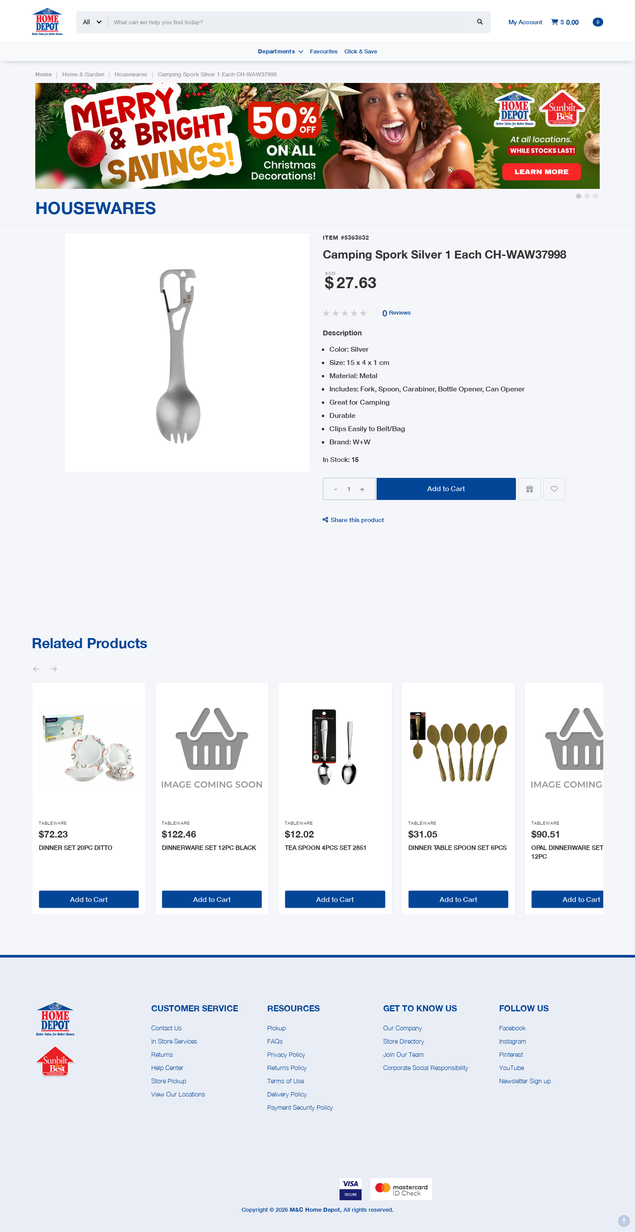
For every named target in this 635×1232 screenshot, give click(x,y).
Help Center (167, 1067)
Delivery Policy (287, 1094)
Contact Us (166, 1028)
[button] (578, 196)
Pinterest (511, 1054)
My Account (525, 22)
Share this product (353, 519)
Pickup (276, 1028)
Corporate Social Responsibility (425, 1067)
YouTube (511, 1067)
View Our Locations (178, 1094)
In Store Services (174, 1041)
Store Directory (403, 1041)
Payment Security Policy (300, 1107)
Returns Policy (287, 1067)
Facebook (512, 1028)
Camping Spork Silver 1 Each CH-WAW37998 (217, 74)
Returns (162, 1054)
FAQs (275, 1041)
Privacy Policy (286, 1054)
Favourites (324, 51)
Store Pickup (168, 1081)
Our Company (402, 1028)
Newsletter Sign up (525, 1081)
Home (43, 74)
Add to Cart (446, 488)
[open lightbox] (187, 352)
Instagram (512, 1041)
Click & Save (360, 51)
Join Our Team (403, 1054)
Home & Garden (83, 74)
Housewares (131, 74)
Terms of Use (285, 1081)
